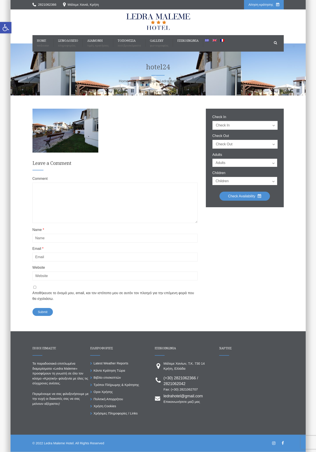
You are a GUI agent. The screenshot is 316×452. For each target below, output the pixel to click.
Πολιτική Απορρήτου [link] (108, 399)
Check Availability (244, 196)
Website (38, 267)
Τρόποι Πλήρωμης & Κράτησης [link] (116, 385)
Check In (219, 117)
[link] (5, 27)
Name (38, 230)
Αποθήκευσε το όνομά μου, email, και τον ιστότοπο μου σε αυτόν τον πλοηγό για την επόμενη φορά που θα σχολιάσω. (113, 296)
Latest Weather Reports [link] (110, 363)
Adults (217, 155)
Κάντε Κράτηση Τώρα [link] (109, 370)
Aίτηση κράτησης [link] (263, 4)
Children (219, 173)
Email (38, 248)
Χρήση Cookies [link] (104, 406)
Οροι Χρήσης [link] (103, 392)
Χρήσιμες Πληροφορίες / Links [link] (115, 413)
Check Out (220, 136)
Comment (40, 178)
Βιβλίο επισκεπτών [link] (107, 377)
